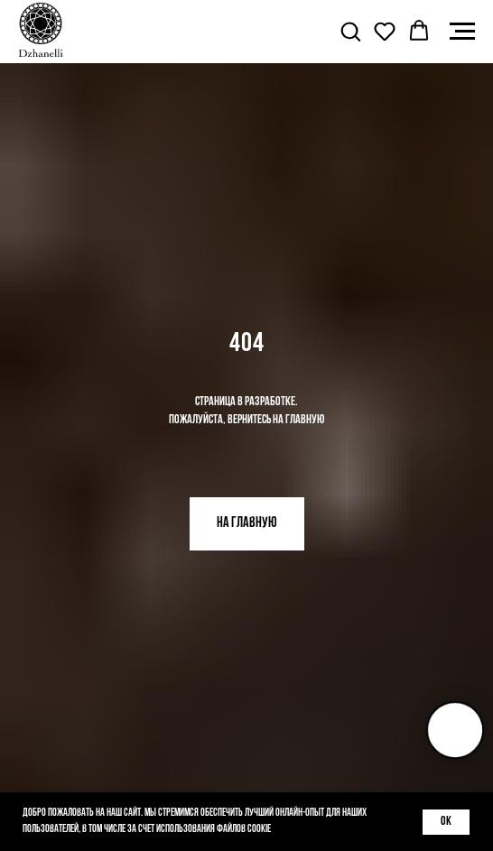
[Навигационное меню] (462, 32)
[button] (350, 31)
